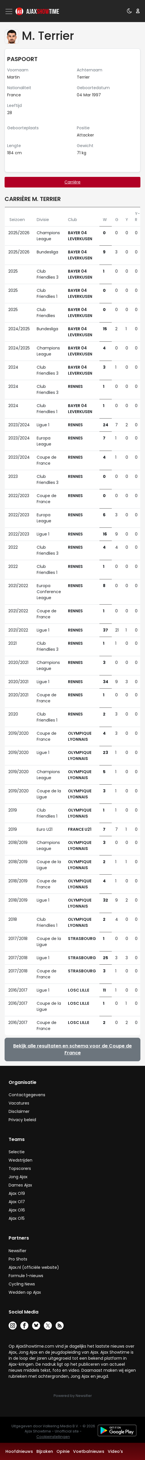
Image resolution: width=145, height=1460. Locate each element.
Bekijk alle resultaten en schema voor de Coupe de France (72, 1049)
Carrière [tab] (72, 182)
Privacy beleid (22, 1120)
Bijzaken (44, 1451)
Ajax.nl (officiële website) (34, 1267)
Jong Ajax (18, 1177)
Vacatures (19, 1103)
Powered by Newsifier (73, 1395)
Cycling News (22, 1284)
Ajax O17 (17, 1202)
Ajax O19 (17, 1193)
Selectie (17, 1152)
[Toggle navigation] (9, 11)
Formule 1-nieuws (26, 1276)
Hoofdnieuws (19, 1451)
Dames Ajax (20, 1185)
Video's (115, 1451)
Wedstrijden (20, 1160)
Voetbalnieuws (88, 1451)
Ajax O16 (17, 1210)
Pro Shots (18, 1259)
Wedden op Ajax (25, 1292)
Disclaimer (19, 1111)
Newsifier (17, 1251)
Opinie (63, 1451)
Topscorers (20, 1168)
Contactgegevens (27, 1095)
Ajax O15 (17, 1218)
